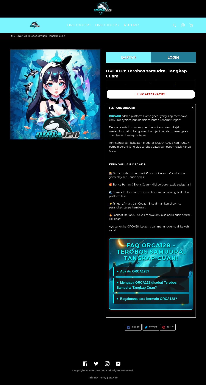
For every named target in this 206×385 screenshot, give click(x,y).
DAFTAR (128, 57)
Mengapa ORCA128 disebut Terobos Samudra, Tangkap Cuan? (147, 285)
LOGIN (173, 57)
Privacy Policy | (98, 377)
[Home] (12, 36)
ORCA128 (115, 116)
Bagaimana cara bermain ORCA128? (148, 299)
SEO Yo (113, 377)
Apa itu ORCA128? (134, 271)
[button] (175, 25)
